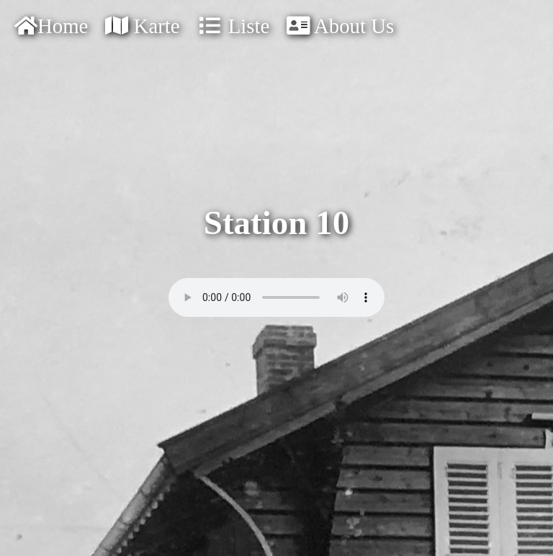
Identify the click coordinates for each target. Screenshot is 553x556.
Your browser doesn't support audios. (276, 297)
